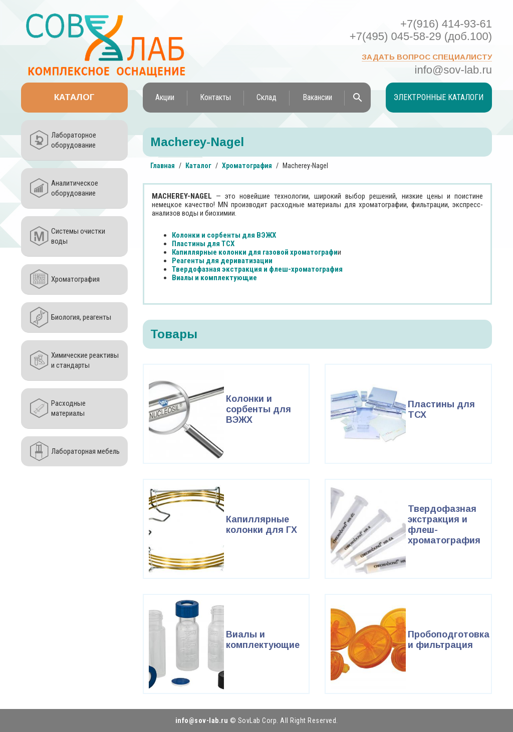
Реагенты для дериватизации (222, 260)
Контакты (215, 97)
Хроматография (75, 279)
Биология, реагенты (81, 317)
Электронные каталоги (438, 97)
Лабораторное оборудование (73, 140)
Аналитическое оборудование (74, 188)
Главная (162, 166)
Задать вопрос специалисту (427, 57)
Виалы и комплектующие (214, 277)
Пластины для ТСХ (203, 243)
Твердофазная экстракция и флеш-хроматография (257, 269)
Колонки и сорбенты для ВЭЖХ (224, 235)
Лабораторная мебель (85, 451)
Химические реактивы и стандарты (85, 360)
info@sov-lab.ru (453, 70)
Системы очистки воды (78, 236)
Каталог (74, 97)
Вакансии (317, 97)
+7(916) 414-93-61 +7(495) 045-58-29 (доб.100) (421, 30)
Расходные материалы (68, 408)
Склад (266, 97)
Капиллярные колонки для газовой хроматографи (255, 252)
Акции (164, 97)
